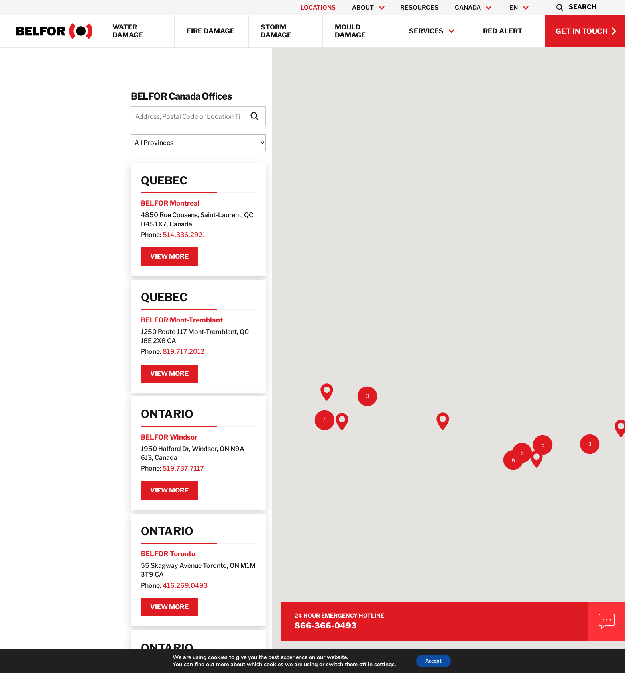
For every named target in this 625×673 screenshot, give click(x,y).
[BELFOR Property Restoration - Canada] (54, 31)
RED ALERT (503, 31)
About (363, 7)
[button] (575, 7)
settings (381, 664)
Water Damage (127, 31)
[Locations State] (132, 144)
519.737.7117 (78, 451)
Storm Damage (276, 31)
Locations (318, 7)
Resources (419, 7)
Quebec (58, 182)
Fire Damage (210, 31)
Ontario (61, 403)
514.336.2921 (78, 230)
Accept (433, 660)
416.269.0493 (79, 561)
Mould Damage (350, 31)
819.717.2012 (78, 340)
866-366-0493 (517, 603)
